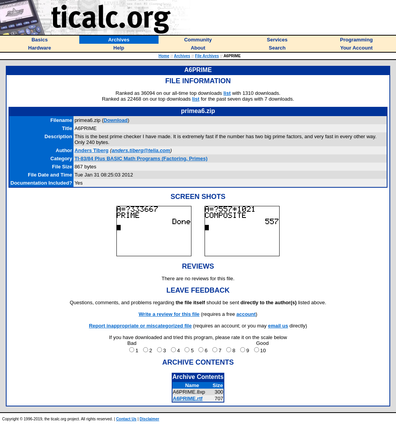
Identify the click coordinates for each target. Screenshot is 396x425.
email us (278, 326)
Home (164, 56)
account (246, 314)
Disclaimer (149, 419)
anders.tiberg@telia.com (140, 150)
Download (116, 120)
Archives (182, 56)
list (227, 93)
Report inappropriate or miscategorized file (140, 326)
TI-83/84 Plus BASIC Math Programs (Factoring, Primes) (141, 158)
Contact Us (126, 419)
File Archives (207, 56)
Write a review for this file (169, 314)
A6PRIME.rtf (188, 398)
